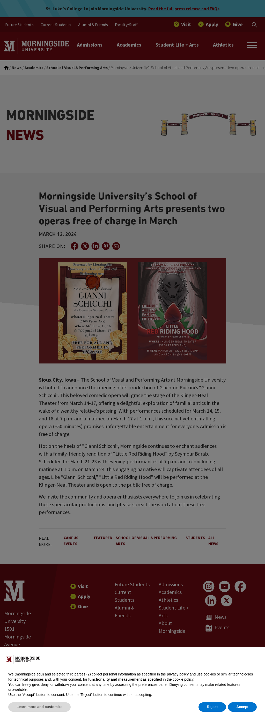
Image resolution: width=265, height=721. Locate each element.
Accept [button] (242, 707)
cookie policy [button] (183, 679)
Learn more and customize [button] (39, 707)
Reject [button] (212, 707)
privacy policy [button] (178, 674)
